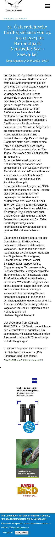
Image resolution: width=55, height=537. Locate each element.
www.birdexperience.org (23, 359)
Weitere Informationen (19, 529)
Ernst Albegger (15, 60)
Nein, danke (21, 535)
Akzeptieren (7, 535)
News (24, 18)
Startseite (10, 18)
